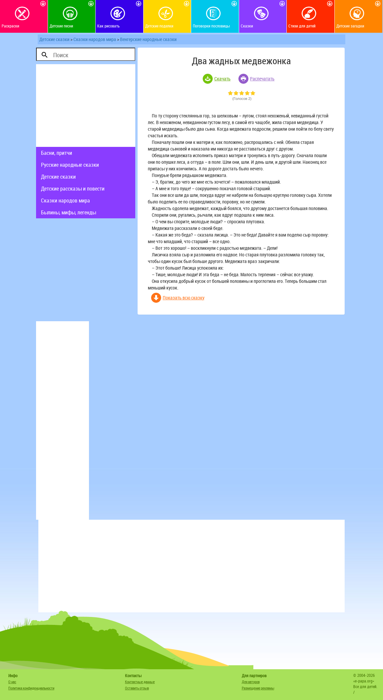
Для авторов (251, 681)
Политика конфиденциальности (31, 687)
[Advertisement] (85, 105)
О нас (12, 681)
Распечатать (262, 78)
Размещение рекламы (258, 687)
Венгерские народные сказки (148, 39)
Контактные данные (140, 681)
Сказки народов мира (94, 39)
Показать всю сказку (183, 297)
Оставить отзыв (137, 687)
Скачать (222, 78)
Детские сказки (54, 39)
